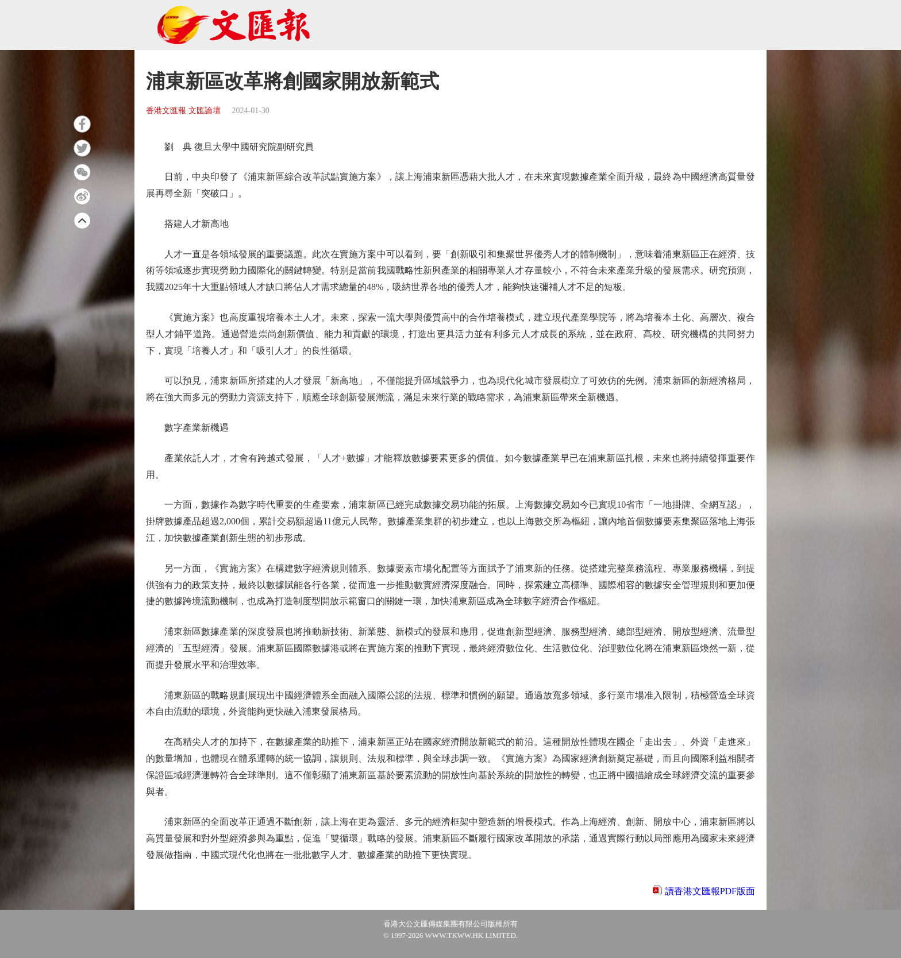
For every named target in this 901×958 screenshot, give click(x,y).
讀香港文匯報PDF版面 (710, 891)
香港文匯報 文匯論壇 (183, 110)
